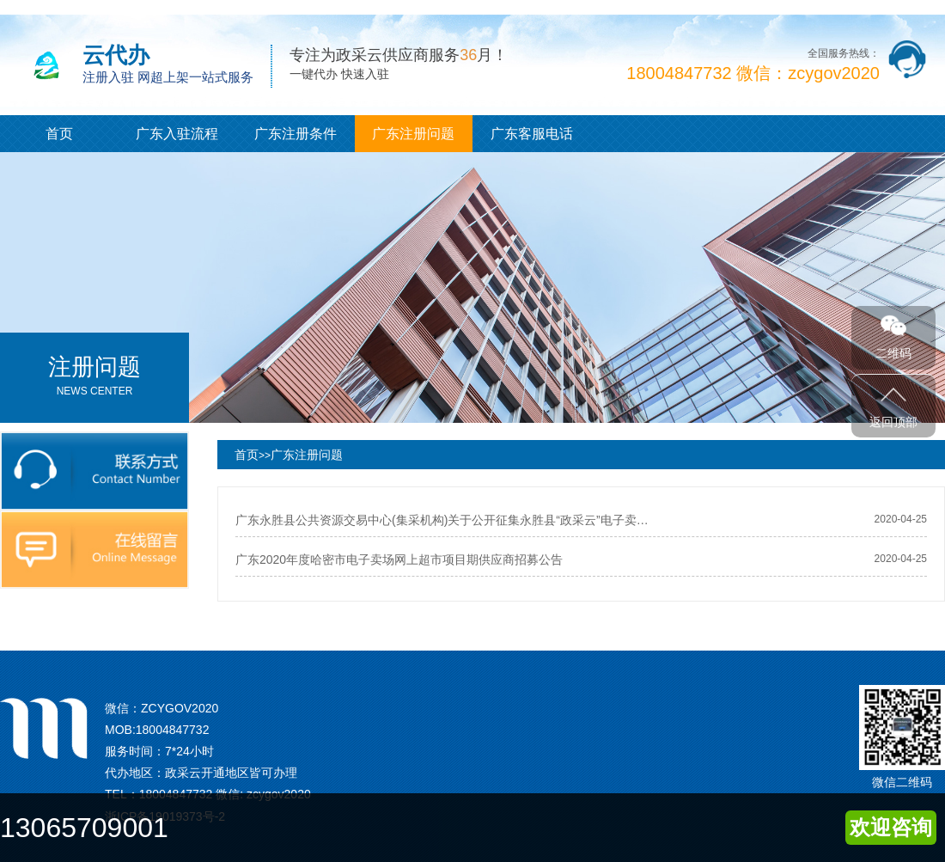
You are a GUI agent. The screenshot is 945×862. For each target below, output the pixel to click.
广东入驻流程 (177, 133)
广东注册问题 (413, 133)
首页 (59, 133)
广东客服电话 (532, 133)
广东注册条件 (295, 133)
